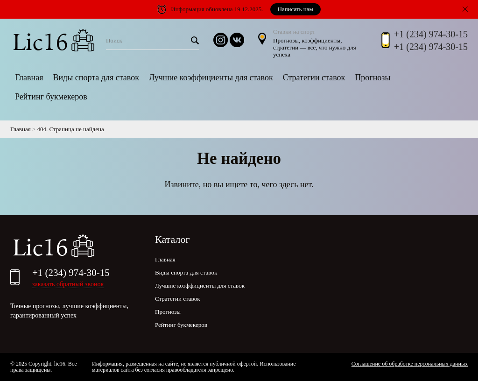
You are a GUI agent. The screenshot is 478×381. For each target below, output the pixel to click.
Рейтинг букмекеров (51, 96)
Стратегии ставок (314, 77)
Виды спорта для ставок (96, 77)
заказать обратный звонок (68, 284)
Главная (29, 77)
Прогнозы (372, 77)
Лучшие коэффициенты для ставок (211, 77)
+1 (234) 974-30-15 (431, 34)
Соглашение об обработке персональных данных (409, 363)
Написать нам (295, 9)
